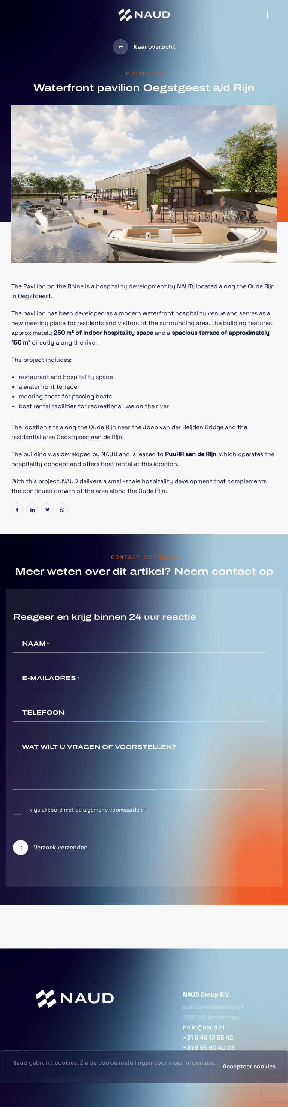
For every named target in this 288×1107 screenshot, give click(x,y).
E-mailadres (51, 678)
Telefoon (43, 712)
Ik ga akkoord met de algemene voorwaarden (87, 810)
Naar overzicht (144, 46)
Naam (35, 644)
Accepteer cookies (249, 1066)
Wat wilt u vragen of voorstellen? (99, 747)
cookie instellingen (125, 1063)
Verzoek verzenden (50, 847)
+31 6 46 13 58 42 (208, 1037)
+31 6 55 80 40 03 (208, 1048)
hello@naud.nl (203, 1027)
